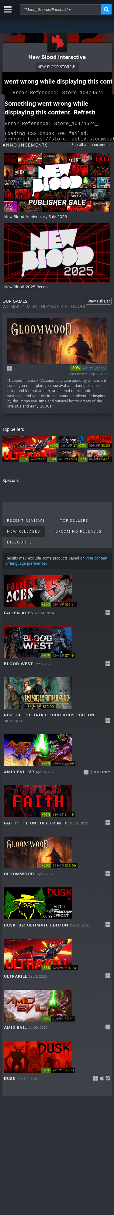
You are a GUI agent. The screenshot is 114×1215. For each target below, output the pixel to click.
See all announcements (91, 148)
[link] (88, 372)
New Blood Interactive (57, 57)
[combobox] (60, 9)
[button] (57, 601)
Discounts (19, 546)
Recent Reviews (26, 524)
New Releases (23, 535)
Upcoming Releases (78, 535)
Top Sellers (74, 524)
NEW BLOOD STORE (56, 66)
